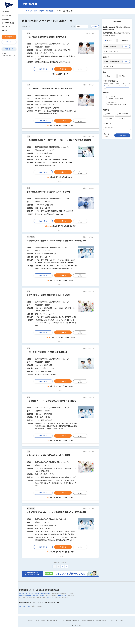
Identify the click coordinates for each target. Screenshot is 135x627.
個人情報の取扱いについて (54, 620)
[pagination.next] (66, 566)
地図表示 (94, 26)
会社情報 (4, 53)
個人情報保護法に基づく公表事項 (91, 620)
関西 (35, 11)
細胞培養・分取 (62, 595)
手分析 (48, 593)
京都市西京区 (50, 11)
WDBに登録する (9, 37)
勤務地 (108, 40)
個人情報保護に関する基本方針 (71, 620)
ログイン (9, 42)
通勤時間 (123, 40)
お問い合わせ (9, 49)
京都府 (41, 11)
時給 (107, 76)
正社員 (108, 118)
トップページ (27, 11)
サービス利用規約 (40, 620)
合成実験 (42, 595)
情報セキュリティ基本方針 (108, 620)
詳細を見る (43, 69)
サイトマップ (121, 620)
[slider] (104, 87)
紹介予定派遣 (122, 114)
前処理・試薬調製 (40, 593)
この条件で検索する (122, 135)
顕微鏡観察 (28, 595)
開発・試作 (50, 597)
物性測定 (35, 595)
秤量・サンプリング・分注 (26, 593)
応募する (63, 69)
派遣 (107, 114)
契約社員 (121, 118)
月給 (122, 76)
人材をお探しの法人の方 (8, 56)
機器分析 (21, 595)
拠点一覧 (4, 30)
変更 (126, 46)
